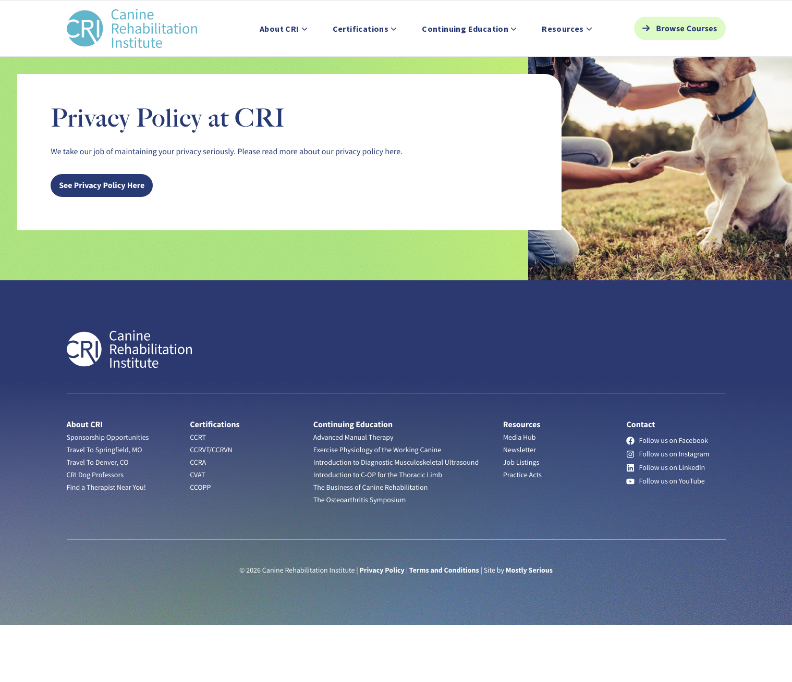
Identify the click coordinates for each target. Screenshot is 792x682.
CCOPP (200, 544)
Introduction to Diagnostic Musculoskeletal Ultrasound (396, 519)
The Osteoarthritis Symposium (359, 556)
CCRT (198, 494)
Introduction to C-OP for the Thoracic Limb (377, 531)
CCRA (198, 519)
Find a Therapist (92, 12)
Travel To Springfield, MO (104, 506)
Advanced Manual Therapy (353, 494)
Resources (522, 481)
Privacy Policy (381, 626)
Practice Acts (522, 531)
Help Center (209, 12)
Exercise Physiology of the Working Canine (377, 506)
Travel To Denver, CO (98, 519)
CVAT (197, 531)
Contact (257, 12)
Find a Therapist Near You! (106, 544)
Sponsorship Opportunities (108, 494)
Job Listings (154, 12)
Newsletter (519, 506)
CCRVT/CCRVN (211, 506)
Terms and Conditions (444, 626)
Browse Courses (686, 52)
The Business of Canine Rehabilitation (370, 544)
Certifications (215, 481)
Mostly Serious (529, 626)
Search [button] (702, 12)
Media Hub (519, 494)
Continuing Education (353, 481)
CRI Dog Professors (95, 531)
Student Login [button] (639, 12)
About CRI (85, 481)
